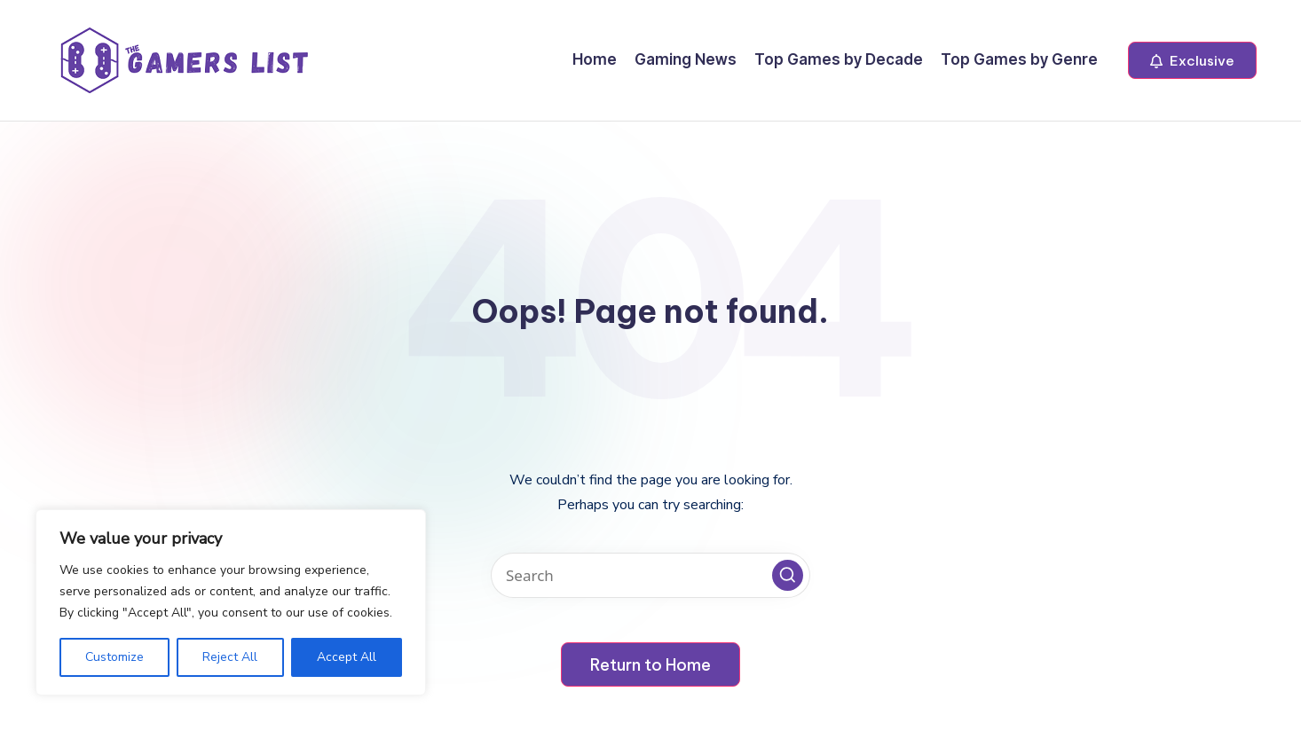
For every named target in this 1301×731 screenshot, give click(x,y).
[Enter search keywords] (650, 575)
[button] (1192, 60)
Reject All (229, 656)
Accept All (346, 656)
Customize (114, 656)
